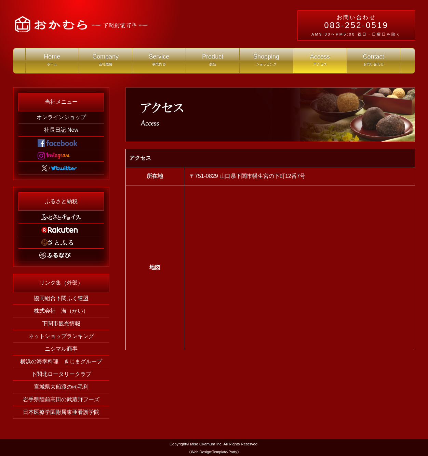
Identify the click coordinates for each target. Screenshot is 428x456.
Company (105, 61)
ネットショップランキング (61, 336)
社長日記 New (61, 130)
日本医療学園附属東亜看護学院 (61, 412)
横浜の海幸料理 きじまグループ (61, 361)
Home (52, 61)
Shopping (266, 61)
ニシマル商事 (61, 349)
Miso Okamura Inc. (206, 444)
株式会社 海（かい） (61, 311)
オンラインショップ (61, 117)
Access (320, 61)
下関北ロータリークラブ (61, 374)
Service (159, 61)
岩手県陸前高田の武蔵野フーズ (61, 399)
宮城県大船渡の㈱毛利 (61, 387)
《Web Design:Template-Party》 (214, 452)
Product (212, 61)
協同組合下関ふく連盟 (61, 298)
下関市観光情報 (61, 323)
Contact (373, 61)
